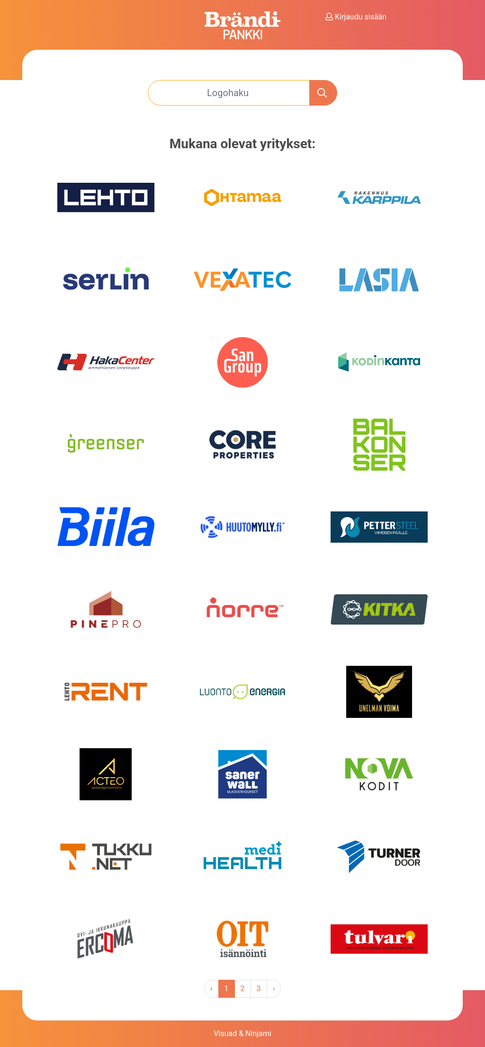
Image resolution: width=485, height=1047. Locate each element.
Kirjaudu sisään (355, 16)
